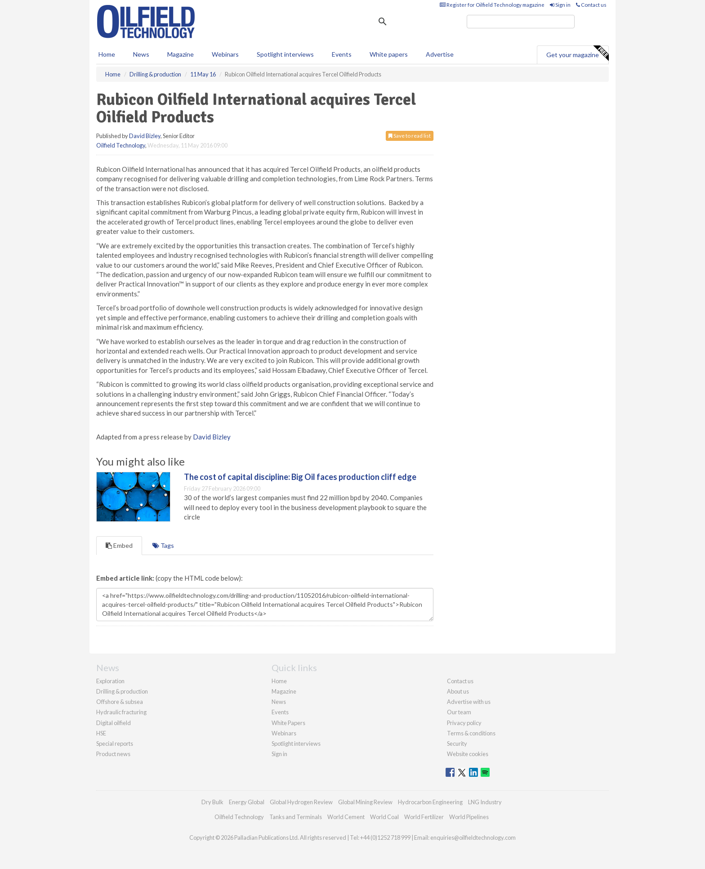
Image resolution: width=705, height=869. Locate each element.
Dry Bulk (212, 802)
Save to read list (409, 135)
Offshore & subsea (119, 701)
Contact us (591, 5)
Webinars (225, 54)
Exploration (110, 681)
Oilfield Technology (120, 145)
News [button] (141, 54)
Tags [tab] (163, 545)
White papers (389, 54)
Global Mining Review (365, 802)
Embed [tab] (119, 545)
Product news (113, 753)
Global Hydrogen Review (301, 802)
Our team (459, 712)
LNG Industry (485, 802)
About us (458, 691)
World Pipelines (469, 816)
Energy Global (246, 802)
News (279, 701)
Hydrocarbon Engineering (430, 802)
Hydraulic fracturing (121, 712)
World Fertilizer (424, 816)
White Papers (288, 722)
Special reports (114, 743)
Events (342, 54)
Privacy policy (464, 722)
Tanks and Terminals (295, 816)
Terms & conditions (471, 733)
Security (457, 743)
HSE (101, 733)
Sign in (560, 5)
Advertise (440, 54)
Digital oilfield (113, 722)
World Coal (384, 816)
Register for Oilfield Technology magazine (492, 5)
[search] (521, 21)
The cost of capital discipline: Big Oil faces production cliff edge (300, 477)
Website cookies (467, 753)
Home (106, 54)
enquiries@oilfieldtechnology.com (473, 837)
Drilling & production (122, 691)
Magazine (180, 54)
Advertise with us (469, 701)
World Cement (346, 816)
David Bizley (145, 135)
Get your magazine (577, 53)
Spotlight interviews (285, 54)
